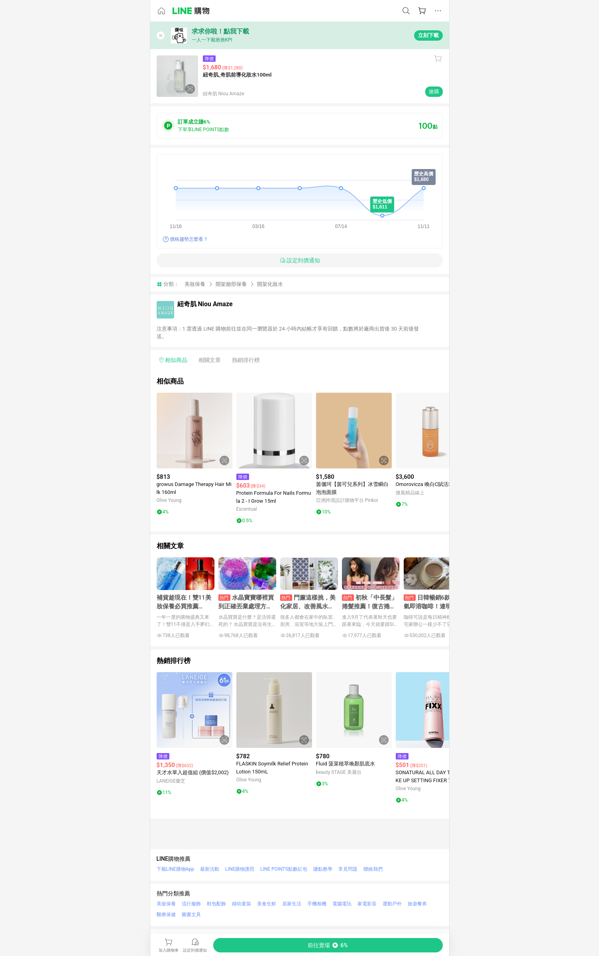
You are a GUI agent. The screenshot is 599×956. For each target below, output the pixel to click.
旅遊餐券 (417, 904)
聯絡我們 (373, 869)
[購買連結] (328, 945)
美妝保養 (195, 284)
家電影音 (367, 904)
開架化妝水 (270, 284)
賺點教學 (322, 869)
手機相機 (316, 904)
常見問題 (347, 869)
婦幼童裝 (241, 904)
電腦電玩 (342, 904)
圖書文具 (191, 914)
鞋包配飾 (216, 904)
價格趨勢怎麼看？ (189, 239)
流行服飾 (191, 904)
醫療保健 (166, 914)
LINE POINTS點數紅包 (283, 869)
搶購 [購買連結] (434, 91)
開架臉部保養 (231, 284)
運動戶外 (392, 904)
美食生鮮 (266, 904)
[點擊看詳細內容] (194, 430)
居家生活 (291, 904)
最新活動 (209, 869)
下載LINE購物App (175, 869)
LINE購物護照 (239, 869)
